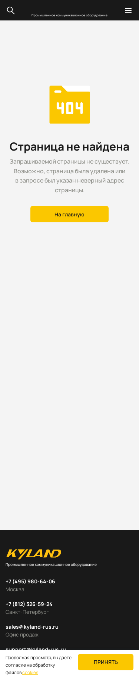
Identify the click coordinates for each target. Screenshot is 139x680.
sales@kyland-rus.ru (32, 626)
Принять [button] (106, 662)
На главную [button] (69, 214)
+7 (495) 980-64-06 (30, 581)
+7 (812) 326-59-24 (29, 604)
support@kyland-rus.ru (36, 649)
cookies (30, 672)
